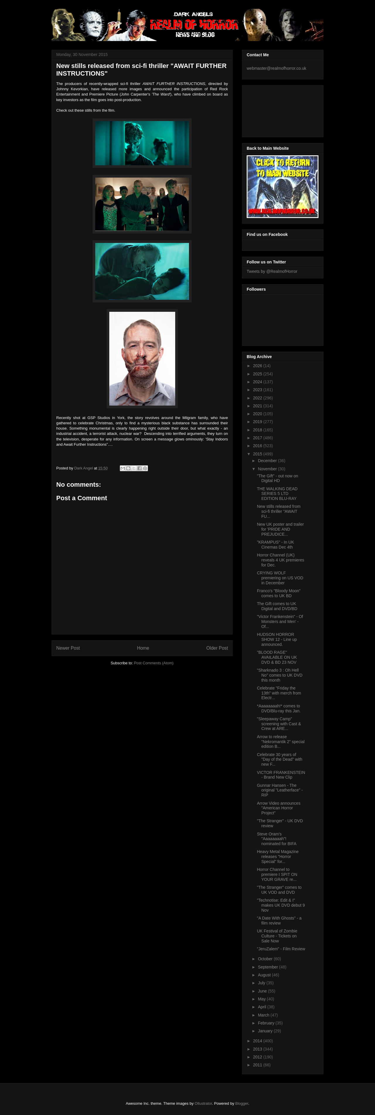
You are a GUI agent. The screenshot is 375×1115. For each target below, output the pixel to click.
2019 (258, 421)
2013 (258, 1049)
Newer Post (68, 648)
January (266, 1031)
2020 (258, 413)
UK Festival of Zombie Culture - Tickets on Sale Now (277, 936)
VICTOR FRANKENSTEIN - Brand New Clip (281, 775)
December (268, 460)
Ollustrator (203, 1103)
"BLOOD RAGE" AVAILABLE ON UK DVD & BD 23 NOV (277, 657)
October (266, 958)
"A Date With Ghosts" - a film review (279, 920)
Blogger (241, 1103)
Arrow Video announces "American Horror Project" (278, 808)
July (262, 982)
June (263, 991)
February (266, 1023)
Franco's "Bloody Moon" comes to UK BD (279, 593)
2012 (258, 1057)
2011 (258, 1065)
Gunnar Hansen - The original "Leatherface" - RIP (280, 790)
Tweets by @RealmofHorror (272, 271)
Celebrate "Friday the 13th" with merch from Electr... (279, 693)
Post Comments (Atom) (153, 663)
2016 (258, 445)
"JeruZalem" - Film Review (281, 949)
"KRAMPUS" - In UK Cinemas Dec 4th (275, 544)
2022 (258, 398)
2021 (258, 406)
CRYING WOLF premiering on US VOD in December (280, 578)
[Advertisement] (273, 110)
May (262, 999)
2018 (258, 430)
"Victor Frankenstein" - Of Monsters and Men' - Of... (280, 621)
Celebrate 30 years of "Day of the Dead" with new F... (279, 759)
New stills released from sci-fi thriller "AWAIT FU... (279, 511)
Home (143, 648)
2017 (258, 437)
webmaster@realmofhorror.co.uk (276, 68)
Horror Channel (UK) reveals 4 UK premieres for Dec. (280, 560)
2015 (258, 454)
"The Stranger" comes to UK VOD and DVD (279, 890)
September (268, 967)
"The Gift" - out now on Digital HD (277, 478)
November (268, 469)
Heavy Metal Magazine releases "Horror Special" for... (278, 856)
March (264, 1015)
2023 (258, 389)
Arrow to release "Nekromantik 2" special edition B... (281, 741)
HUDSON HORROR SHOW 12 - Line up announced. (277, 639)
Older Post (217, 648)
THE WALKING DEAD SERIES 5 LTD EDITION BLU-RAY (277, 493)
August (265, 975)
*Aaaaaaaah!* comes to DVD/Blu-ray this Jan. (279, 708)
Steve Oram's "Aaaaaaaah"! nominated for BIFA (276, 839)
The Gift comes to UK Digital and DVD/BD (277, 606)
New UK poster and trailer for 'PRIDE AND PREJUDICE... (280, 529)
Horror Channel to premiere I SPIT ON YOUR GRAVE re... (277, 874)
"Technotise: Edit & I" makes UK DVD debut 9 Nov (281, 905)
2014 (258, 1041)
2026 (258, 365)
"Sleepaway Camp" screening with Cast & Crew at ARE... (279, 723)
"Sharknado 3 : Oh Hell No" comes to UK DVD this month (279, 675)
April (262, 1007)
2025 (258, 374)
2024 (258, 381)
